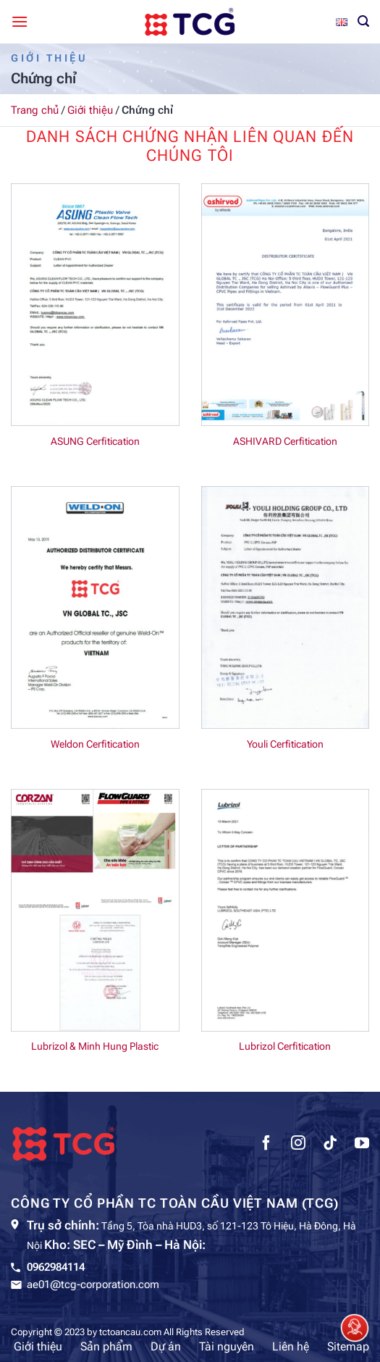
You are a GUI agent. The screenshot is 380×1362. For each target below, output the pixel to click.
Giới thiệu (90, 110)
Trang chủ (35, 110)
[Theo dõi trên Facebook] (266, 1144)
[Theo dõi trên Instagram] (298, 1144)
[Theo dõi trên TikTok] (330, 1144)
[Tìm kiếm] (363, 21)
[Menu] (19, 21)
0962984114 (56, 1267)
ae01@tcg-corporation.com (93, 1284)
